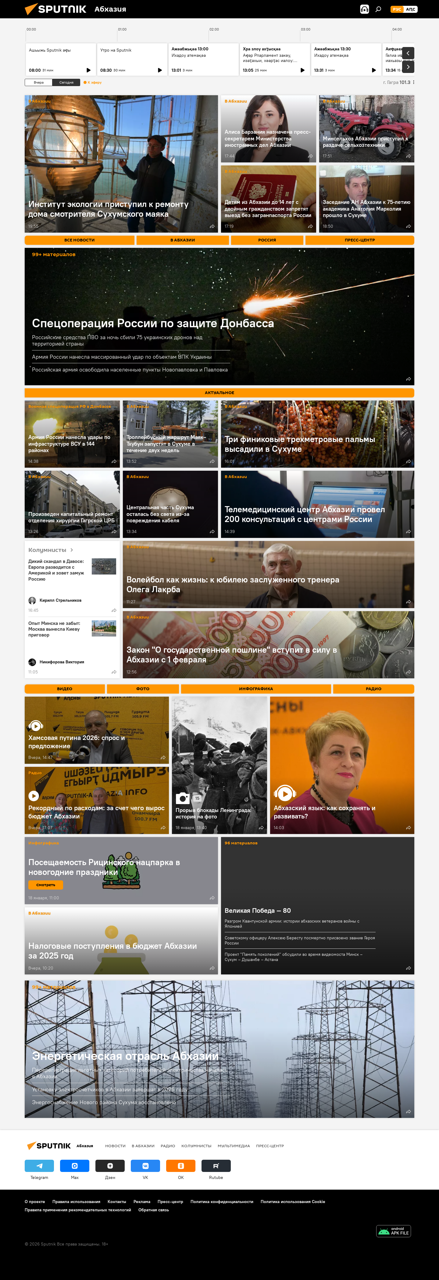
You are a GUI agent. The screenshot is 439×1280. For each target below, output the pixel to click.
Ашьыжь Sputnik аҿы (50, 50)
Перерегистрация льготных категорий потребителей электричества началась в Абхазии (130, 1073)
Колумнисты (53, 550)
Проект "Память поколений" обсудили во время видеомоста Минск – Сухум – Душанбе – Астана (293, 957)
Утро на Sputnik (115, 50)
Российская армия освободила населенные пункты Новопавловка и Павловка (130, 369)
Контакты (117, 1201)
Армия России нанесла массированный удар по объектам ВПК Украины (122, 356)
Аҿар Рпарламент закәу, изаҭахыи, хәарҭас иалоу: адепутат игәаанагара (268, 60)
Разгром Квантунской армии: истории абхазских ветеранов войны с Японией (292, 923)
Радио (35, 773)
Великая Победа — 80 (258, 910)
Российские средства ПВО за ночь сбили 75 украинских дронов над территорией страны (117, 340)
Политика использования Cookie (293, 1201)
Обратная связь (153, 1210)
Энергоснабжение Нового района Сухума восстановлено (104, 1102)
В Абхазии (39, 101)
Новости (115, 1145)
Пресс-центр (270, 1145)
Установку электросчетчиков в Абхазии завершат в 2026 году (109, 1089)
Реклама (142, 1201)
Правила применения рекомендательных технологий (78, 1210)
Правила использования (76, 1201)
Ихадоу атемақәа (331, 55)
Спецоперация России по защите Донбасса (153, 323)
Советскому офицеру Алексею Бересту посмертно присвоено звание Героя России (300, 940)
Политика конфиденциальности (222, 1201)
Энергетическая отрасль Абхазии (125, 1055)
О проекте (35, 1201)
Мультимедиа (234, 1145)
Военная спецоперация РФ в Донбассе (69, 406)
